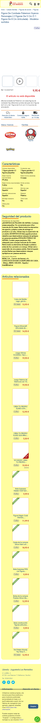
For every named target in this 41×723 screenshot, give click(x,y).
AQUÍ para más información (9, 708)
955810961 (9, 678)
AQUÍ (21, 720)
